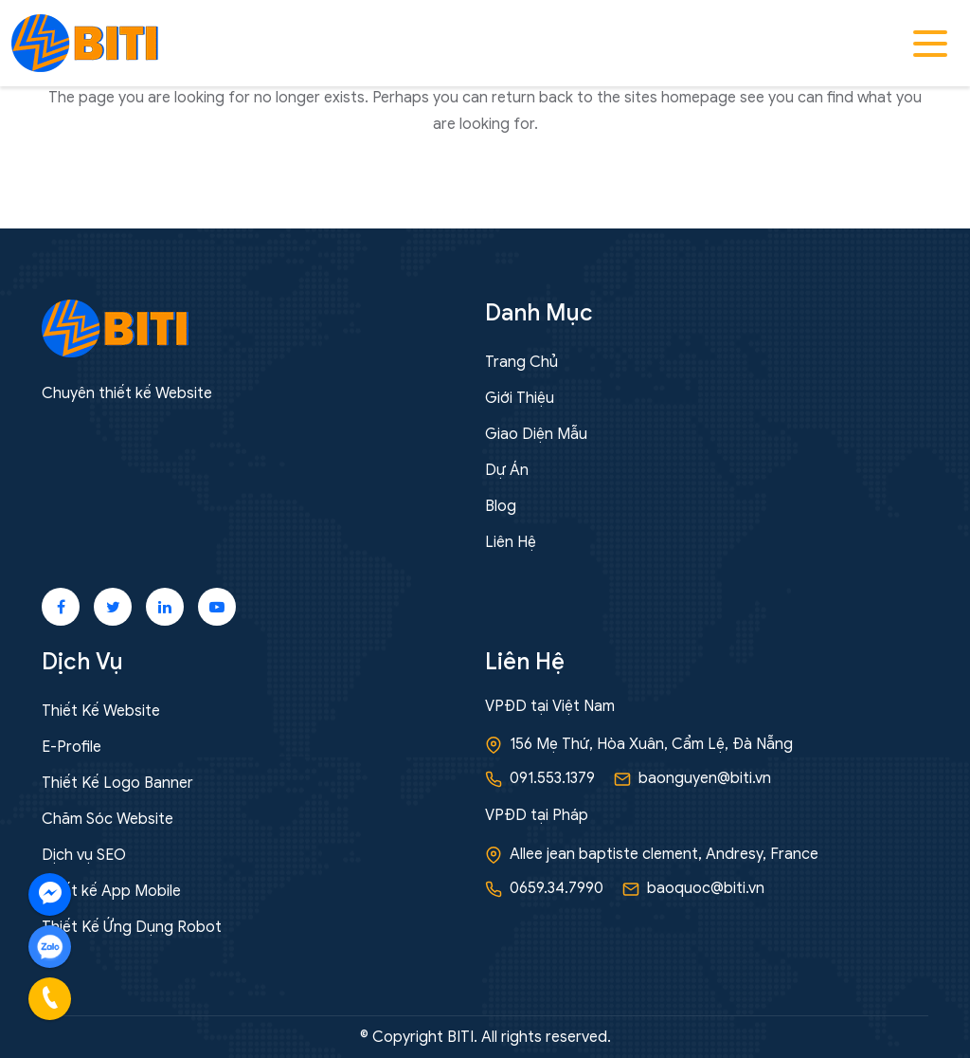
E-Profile (71, 747)
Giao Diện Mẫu (536, 434)
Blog (500, 506)
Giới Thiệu (519, 398)
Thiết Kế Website (101, 711)
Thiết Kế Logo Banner (117, 783)
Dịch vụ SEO (84, 855)
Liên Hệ (510, 542)
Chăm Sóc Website (107, 819)
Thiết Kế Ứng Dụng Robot (132, 927)
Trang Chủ (521, 362)
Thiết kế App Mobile (111, 891)
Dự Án (507, 470)
